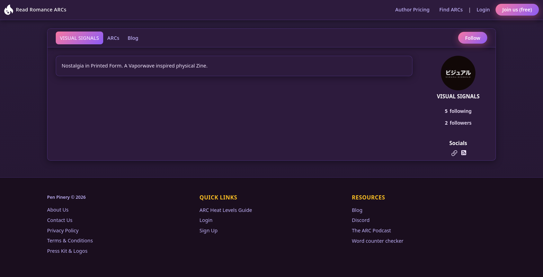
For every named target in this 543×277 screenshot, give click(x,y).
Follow (472, 38)
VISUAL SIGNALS (79, 38)
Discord (361, 220)
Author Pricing (412, 9)
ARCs (113, 38)
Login (483, 9)
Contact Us (59, 220)
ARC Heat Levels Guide (225, 210)
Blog (133, 38)
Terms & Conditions (70, 240)
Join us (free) (517, 9)
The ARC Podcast (371, 230)
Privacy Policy (63, 230)
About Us (58, 209)
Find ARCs (451, 9)
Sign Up (208, 230)
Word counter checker (377, 241)
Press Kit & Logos (67, 251)
